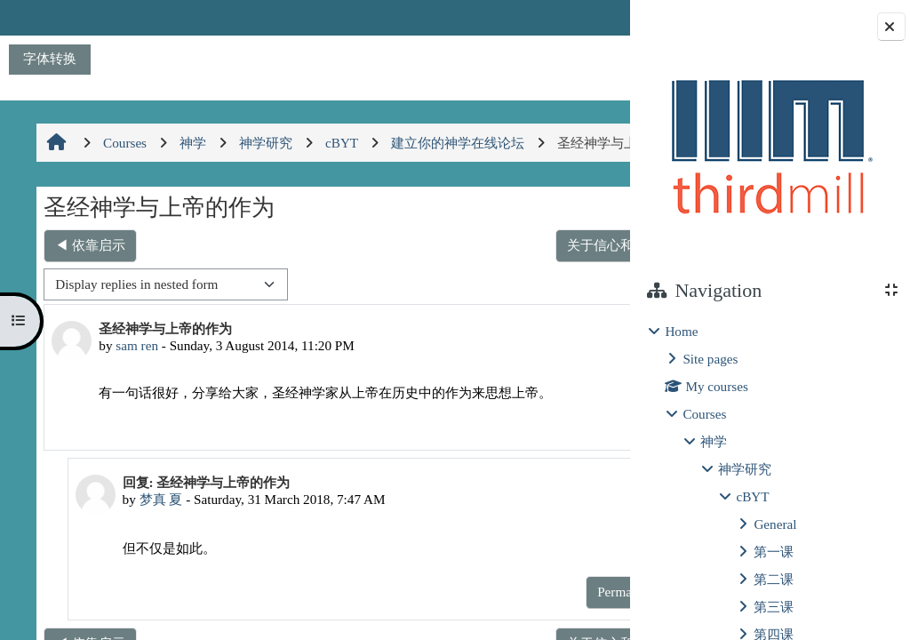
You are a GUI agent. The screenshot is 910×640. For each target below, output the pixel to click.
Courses (704, 413)
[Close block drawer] (891, 26)
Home (681, 331)
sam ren (135, 383)
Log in (581, 17)
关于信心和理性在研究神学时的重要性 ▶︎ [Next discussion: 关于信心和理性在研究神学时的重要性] (473, 283)
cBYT (752, 496)
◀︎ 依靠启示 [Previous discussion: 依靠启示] (88, 283)
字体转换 (49, 58)
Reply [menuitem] (567, 460)
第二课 (774, 579)
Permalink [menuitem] (499, 460)
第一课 (774, 551)
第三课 (774, 606)
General (775, 524)
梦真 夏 (152, 537)
